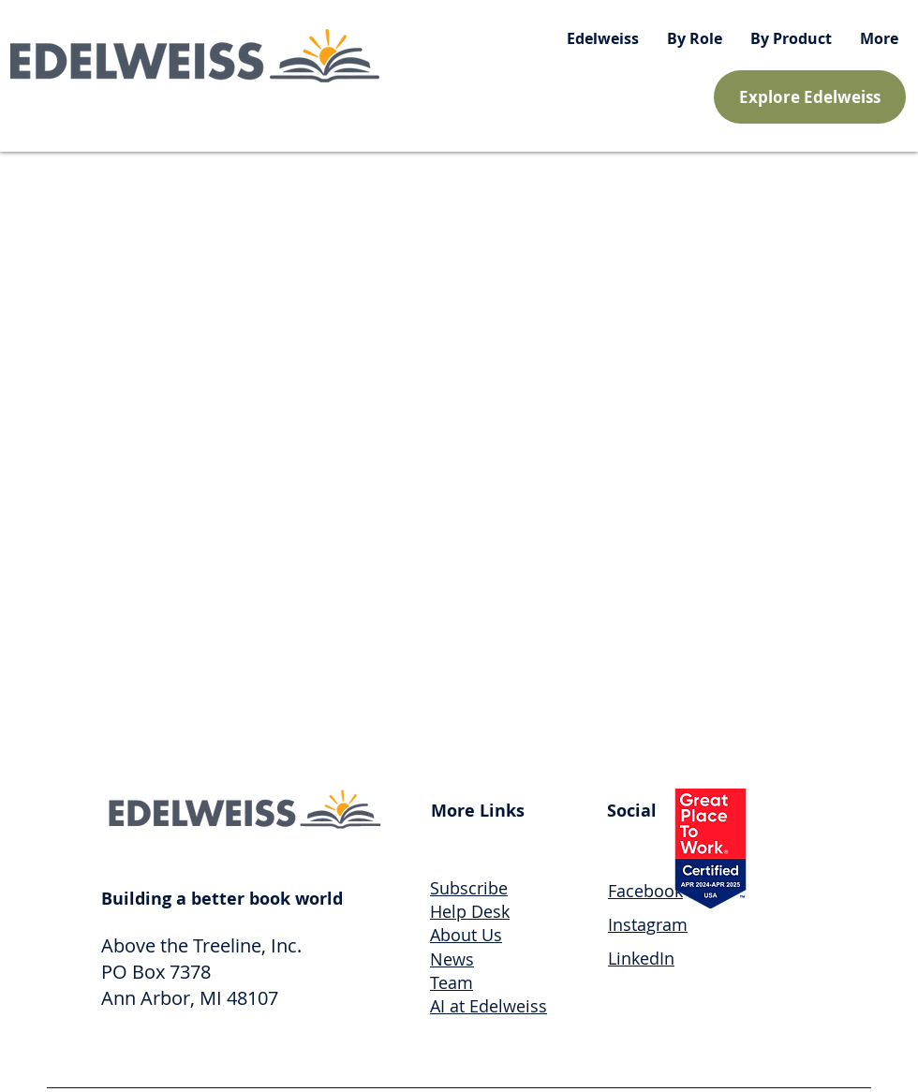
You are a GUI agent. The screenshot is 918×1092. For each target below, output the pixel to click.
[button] (694, 38)
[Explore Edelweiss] (810, 97)
